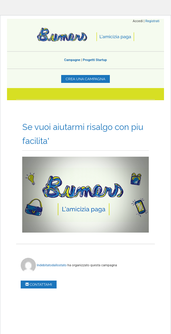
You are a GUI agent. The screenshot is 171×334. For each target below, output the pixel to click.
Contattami (38, 284)
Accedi (138, 21)
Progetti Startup (95, 60)
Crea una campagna (85, 79)
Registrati (152, 21)
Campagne (72, 60)
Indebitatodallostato (52, 265)
